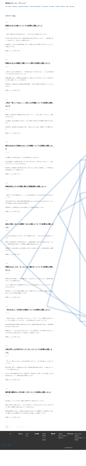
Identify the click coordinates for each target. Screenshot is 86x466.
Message (72, 6)
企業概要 (44, 449)
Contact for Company (23, 6)
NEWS (27, 449)
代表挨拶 (44, 456)
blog (6, 22)
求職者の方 (77, 451)
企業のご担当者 (78, 449)
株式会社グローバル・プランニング (17, 3)
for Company (45, 6)
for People (51, 6)
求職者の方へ (61, 453)
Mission (63, 6)
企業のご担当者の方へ (63, 451)
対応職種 (60, 449)
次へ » (22, 443)
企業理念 (44, 451)
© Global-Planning (68, 463)
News (67, 6)
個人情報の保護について (80, 453)
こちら (11, 54)
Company (14, 6)
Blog (10, 6)
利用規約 (76, 456)
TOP (6, 6)
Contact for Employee (35, 6)
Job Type (57, 6)
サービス (44, 453)
